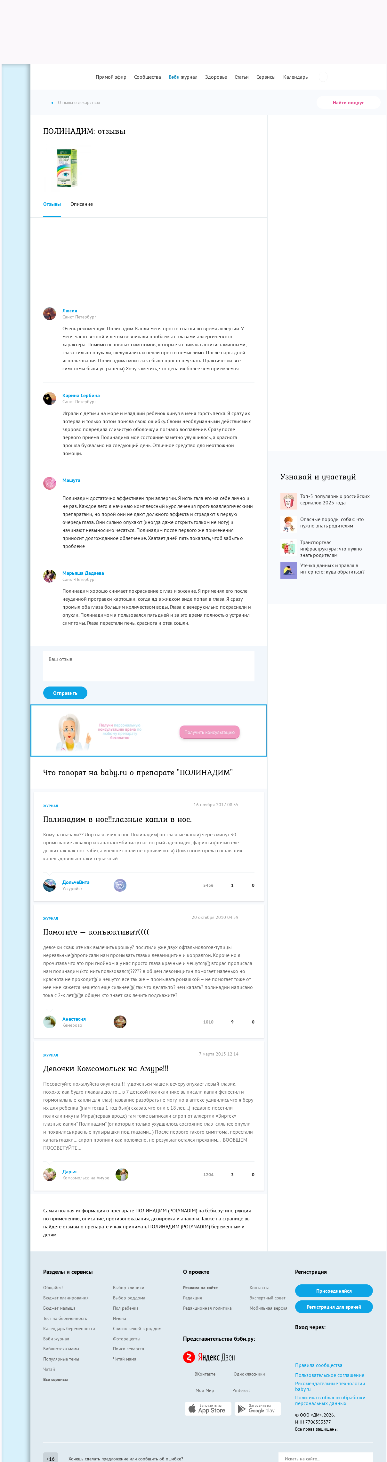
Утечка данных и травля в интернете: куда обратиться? (332, 568)
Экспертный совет (268, 1298)
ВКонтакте (199, 1374)
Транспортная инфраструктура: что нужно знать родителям (331, 548)
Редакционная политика (207, 1308)
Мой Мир (198, 1390)
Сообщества (147, 77)
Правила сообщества (319, 1365)
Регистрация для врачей (334, 1307)
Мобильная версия (268, 1308)
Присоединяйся (334, 1291)
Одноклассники (243, 1374)
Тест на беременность (65, 1318)
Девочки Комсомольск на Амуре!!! (106, 1068)
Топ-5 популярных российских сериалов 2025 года (335, 499)
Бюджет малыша (59, 1308)
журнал (183, 77)
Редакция (192, 1298)
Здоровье (216, 77)
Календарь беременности (69, 1328)
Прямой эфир (111, 77)
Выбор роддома (129, 1298)
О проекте (196, 1271)
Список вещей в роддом (137, 1328)
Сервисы (266, 77)
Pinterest (235, 1391)
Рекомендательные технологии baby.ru (330, 1386)
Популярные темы (61, 1359)
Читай (49, 1369)
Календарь (295, 77)
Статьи (242, 77)
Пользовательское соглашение (329, 1375)
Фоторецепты (126, 1339)
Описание (81, 204)
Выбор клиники (128, 1287)
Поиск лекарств (128, 1349)
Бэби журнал (56, 1339)
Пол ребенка (126, 1308)
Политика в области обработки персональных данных (330, 1400)
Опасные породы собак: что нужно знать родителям (332, 522)
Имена (119, 1318)
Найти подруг (348, 102)
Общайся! (53, 1287)
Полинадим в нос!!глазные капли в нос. (117, 818)
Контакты (259, 1287)
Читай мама (124, 1359)
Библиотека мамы (61, 1349)
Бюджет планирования (66, 1298)
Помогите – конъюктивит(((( (96, 931)
